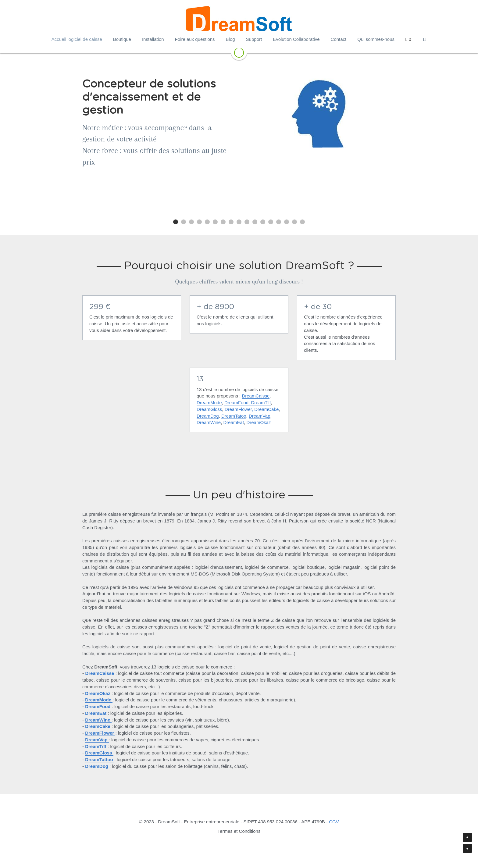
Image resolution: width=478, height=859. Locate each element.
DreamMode (209, 402)
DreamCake (266, 409)
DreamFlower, (239, 409)
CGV (334, 821)
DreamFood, (237, 402)
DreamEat (233, 422)
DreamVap (259, 416)
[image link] (239, 51)
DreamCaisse (255, 395)
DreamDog (208, 416)
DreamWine (209, 422)
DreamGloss (209, 409)
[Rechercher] (424, 39)
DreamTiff (261, 402)
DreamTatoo (233, 416)
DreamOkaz (258, 422)
